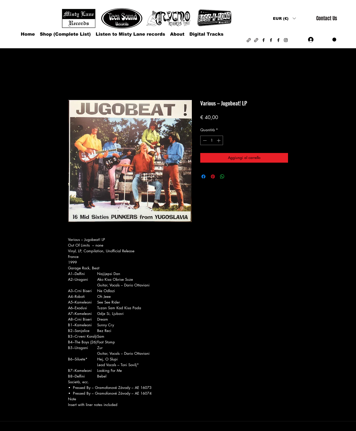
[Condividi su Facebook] (203, 176)
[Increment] (219, 140)
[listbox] (284, 18)
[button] (284, 18)
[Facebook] (263, 40)
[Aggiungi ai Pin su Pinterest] (213, 176)
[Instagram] (285, 40)
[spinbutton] (212, 140)
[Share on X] (232, 176)
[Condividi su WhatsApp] (222, 176)
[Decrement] (204, 140)
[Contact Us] (326, 18)
